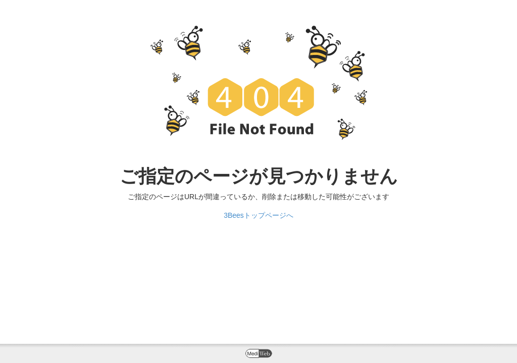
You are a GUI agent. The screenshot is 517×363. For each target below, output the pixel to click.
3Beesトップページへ (258, 215)
